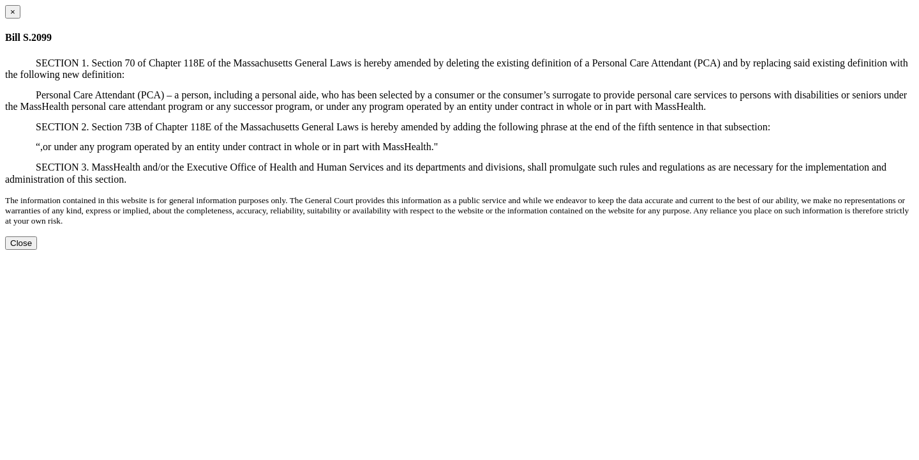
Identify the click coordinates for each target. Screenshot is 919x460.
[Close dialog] (12, 12)
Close (21, 243)
